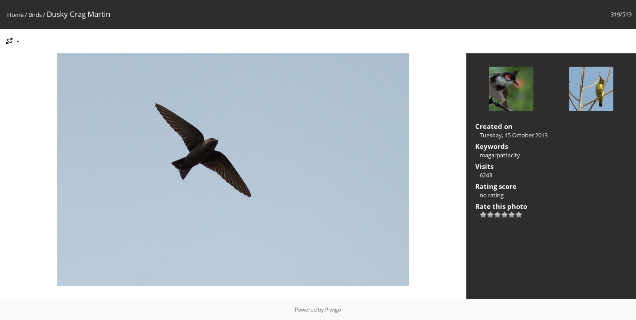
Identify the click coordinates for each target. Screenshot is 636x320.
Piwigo (333, 309)
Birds (35, 15)
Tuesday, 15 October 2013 (514, 135)
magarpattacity (500, 155)
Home (15, 15)
